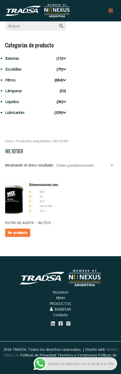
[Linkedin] (53, 323)
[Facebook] (60, 323)
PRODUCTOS (60, 303)
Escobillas (13, 69)
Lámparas (13, 90)
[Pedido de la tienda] (83, 165)
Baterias (12, 58)
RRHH (60, 297)
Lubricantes (15, 112)
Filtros (10, 80)
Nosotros (60, 292)
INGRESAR (60, 309)
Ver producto (17, 232)
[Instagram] (68, 323)
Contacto (60, 314)
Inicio (9, 141)
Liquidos (12, 101)
